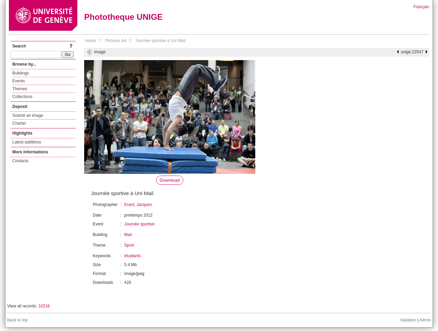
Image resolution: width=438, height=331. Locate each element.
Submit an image (27, 115)
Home (90, 40)
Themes (19, 88)
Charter (19, 123)
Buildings (20, 73)
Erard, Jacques (138, 204)
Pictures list (115, 40)
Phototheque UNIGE (123, 17)
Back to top (17, 320)
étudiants (132, 255)
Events (18, 81)
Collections (22, 96)
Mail (128, 234)
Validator (408, 320)
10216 (44, 306)
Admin (425, 320)
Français (421, 6)
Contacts (20, 160)
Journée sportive (139, 224)
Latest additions (26, 142)
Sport (129, 245)
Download (170, 180)
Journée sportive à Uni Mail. (161, 40)
